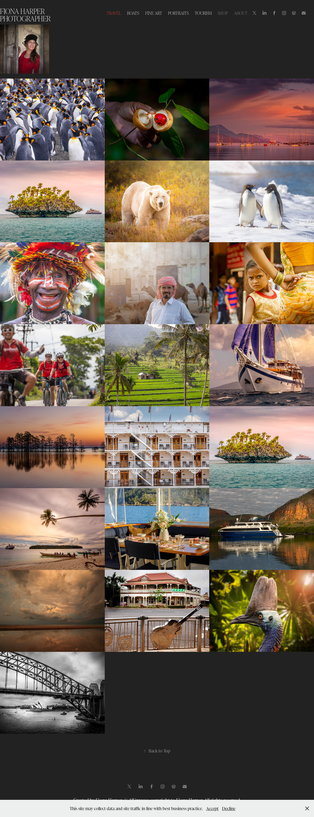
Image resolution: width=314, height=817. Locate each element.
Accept (212, 808)
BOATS (133, 13)
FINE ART (153, 13)
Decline (229, 808)
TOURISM (203, 13)
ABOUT (241, 13)
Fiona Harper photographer (25, 14)
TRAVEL (114, 13)
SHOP (223, 13)
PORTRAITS (178, 13)
